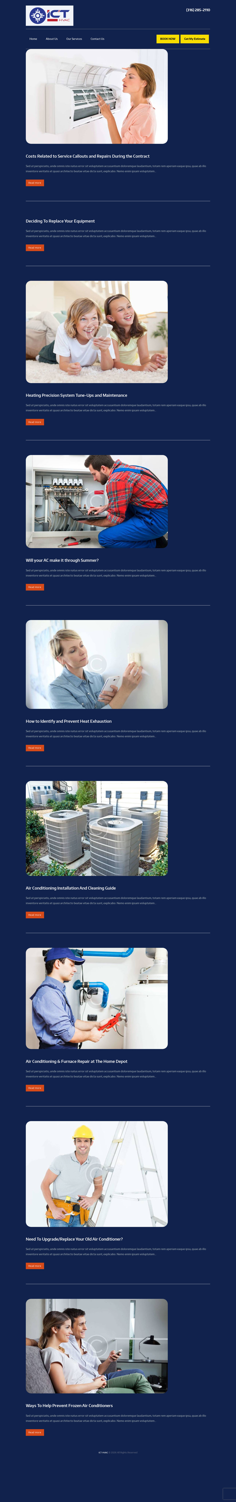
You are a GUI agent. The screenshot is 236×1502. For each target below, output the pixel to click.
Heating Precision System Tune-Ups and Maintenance (110, 410)
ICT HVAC (103, 1494)
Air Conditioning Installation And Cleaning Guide (101, 914)
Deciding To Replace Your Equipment (83, 232)
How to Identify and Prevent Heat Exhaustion (97, 743)
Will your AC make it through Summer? (86, 579)
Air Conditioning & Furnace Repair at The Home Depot (110, 1091)
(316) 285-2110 (198, 10)
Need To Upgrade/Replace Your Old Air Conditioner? (106, 1272)
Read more (38, 193)
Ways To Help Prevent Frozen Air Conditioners (98, 1443)
